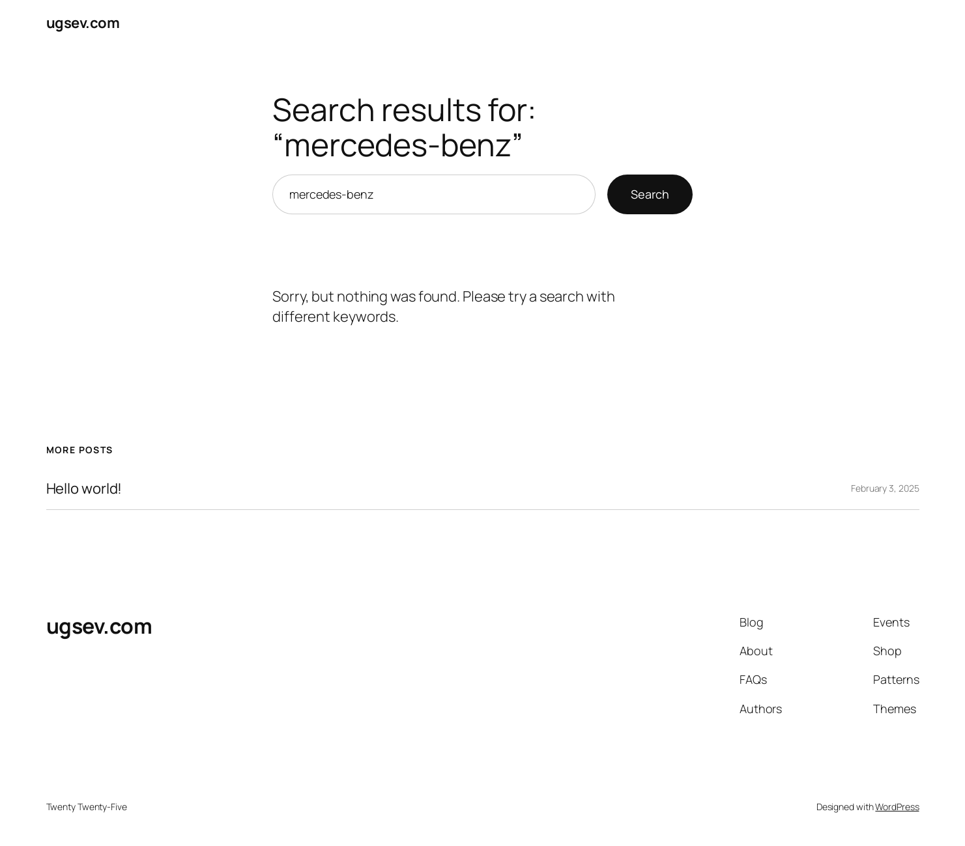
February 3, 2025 (885, 488)
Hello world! (84, 489)
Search (650, 194)
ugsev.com (83, 23)
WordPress (897, 806)
